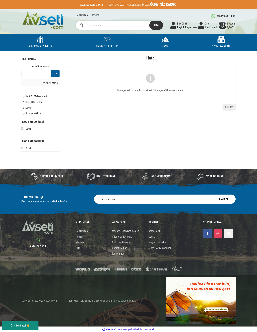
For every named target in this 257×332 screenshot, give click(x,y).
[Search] (119, 25)
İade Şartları (118, 253)
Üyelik (152, 236)
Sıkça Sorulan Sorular (160, 248)
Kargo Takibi (155, 231)
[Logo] (43, 20)
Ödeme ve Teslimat (122, 236)
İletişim (95, 15)
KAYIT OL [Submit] (223, 199)
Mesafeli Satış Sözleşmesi (126, 231)
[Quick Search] (35, 73)
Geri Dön (229, 107)
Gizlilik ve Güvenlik (121, 242)
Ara (55, 73)
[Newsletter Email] (165, 199)
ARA (156, 25)
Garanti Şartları (119, 248)
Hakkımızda (82, 15)
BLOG (78, 248)
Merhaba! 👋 (20, 326)
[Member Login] (208, 25)
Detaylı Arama (50, 83)
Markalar (80, 242)
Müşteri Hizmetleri (158, 242)
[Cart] (227, 25)
